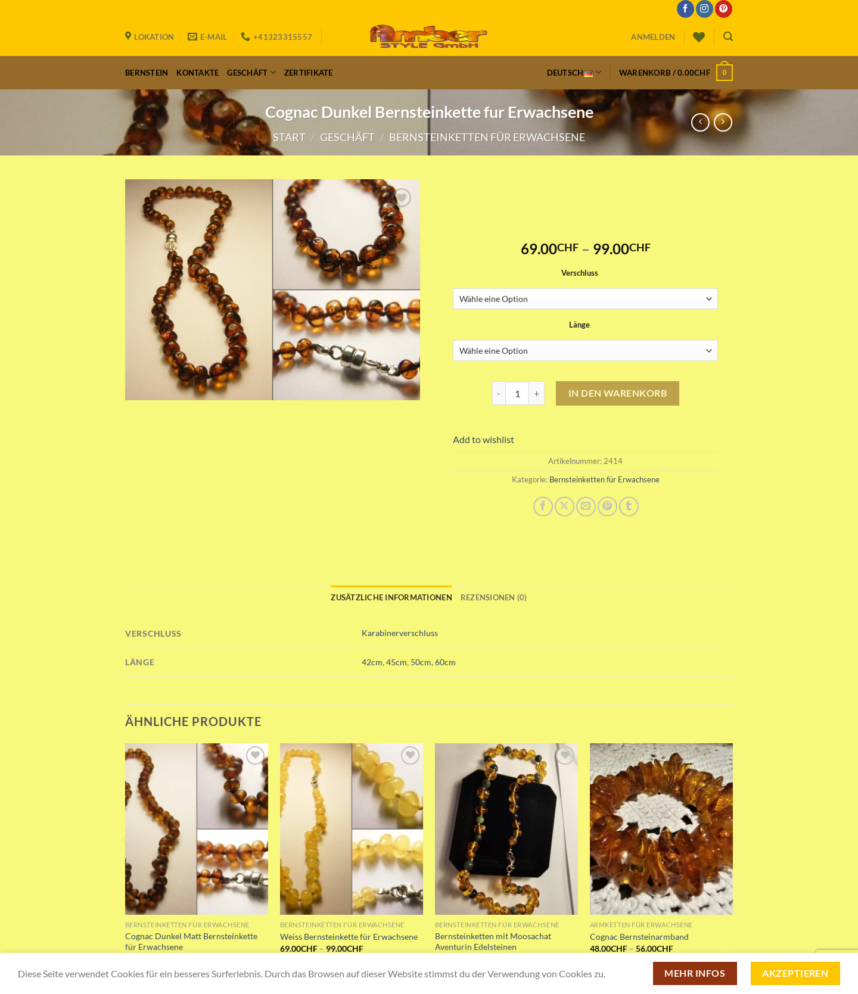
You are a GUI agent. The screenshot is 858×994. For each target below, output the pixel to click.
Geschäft (251, 72)
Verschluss (579, 273)
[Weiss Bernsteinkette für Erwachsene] (351, 829)
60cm (445, 662)
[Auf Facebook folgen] (685, 9)
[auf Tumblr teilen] (629, 506)
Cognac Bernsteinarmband (639, 936)
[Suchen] (728, 36)
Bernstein (146, 72)
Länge (579, 325)
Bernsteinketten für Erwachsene (487, 137)
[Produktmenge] (517, 393)
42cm (372, 662)
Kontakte (197, 72)
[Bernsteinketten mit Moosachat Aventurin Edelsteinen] (506, 829)
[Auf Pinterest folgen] (723, 9)
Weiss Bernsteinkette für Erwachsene (349, 936)
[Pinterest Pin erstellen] (607, 506)
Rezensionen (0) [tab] (494, 597)
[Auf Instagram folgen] (704, 9)
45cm (396, 662)
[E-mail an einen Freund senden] (586, 506)
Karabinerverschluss (400, 633)
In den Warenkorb (617, 392)
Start (289, 137)
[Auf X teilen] (564, 506)
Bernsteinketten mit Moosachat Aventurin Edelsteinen (493, 941)
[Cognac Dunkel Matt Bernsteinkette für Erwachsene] (196, 829)
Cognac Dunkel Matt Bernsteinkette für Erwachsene (191, 941)
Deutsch (574, 72)
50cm (421, 662)
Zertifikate (308, 72)
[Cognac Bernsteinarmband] (661, 829)
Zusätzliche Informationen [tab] (391, 597)
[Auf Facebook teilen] (543, 506)
